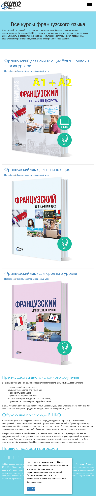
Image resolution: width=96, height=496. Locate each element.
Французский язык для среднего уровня (40, 274)
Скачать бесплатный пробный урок (32, 71)
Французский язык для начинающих (37, 170)
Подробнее (9, 71)
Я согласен (31, 489)
